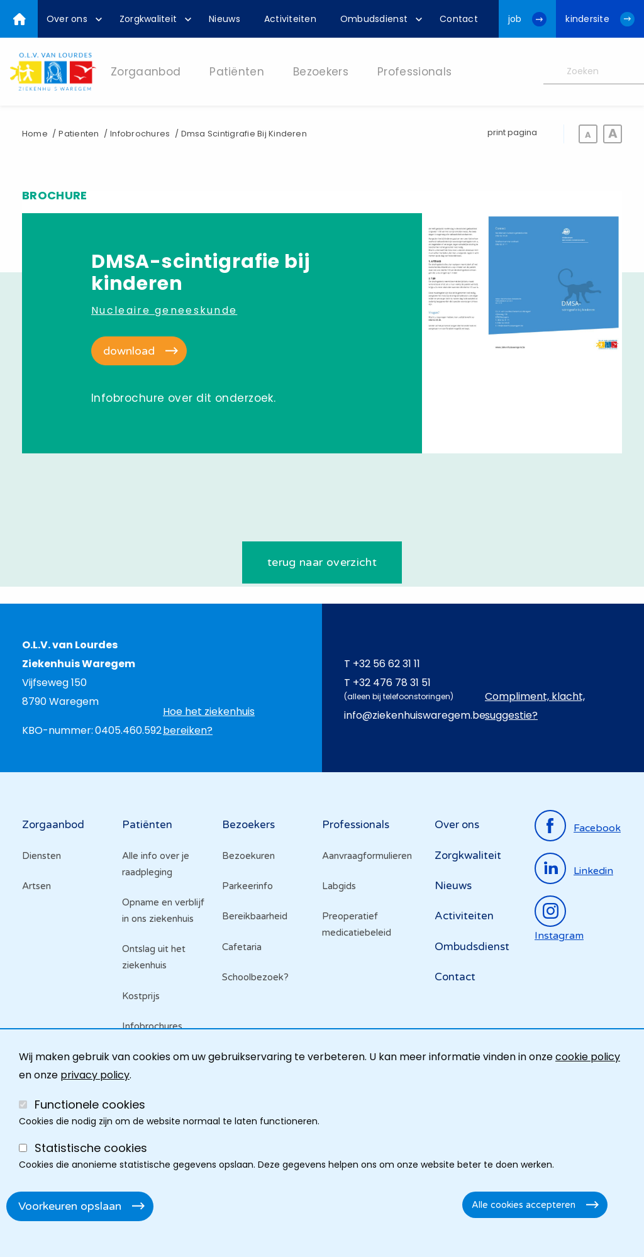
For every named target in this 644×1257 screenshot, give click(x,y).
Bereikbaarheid (254, 916)
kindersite (587, 19)
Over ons (457, 825)
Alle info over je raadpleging (155, 864)
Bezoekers (248, 825)
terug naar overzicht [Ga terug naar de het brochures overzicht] (322, 562)
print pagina (512, 132)
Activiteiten (464, 916)
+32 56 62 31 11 (386, 663)
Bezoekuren (248, 855)
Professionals (355, 825)
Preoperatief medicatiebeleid (356, 925)
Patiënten (147, 825)
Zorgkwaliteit (468, 855)
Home (35, 134)
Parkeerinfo (247, 886)
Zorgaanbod (53, 825)
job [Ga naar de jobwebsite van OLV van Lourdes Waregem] (515, 19)
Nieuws (453, 885)
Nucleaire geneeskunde (164, 310)
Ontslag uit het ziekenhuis (154, 958)
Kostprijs (141, 996)
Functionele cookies (90, 1104)
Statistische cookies (91, 1148)
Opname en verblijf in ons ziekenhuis (163, 910)
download (129, 351)
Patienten (78, 134)
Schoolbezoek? (255, 977)
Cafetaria (242, 947)
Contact (455, 976)
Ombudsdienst (472, 946)
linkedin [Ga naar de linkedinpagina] (593, 871)
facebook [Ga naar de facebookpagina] (597, 828)
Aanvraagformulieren (367, 855)
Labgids (339, 886)
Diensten (41, 855)
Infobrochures (140, 134)
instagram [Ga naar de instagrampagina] (559, 935)
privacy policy (95, 1075)
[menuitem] (71, 19)
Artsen (36, 886)
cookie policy (587, 1056)
